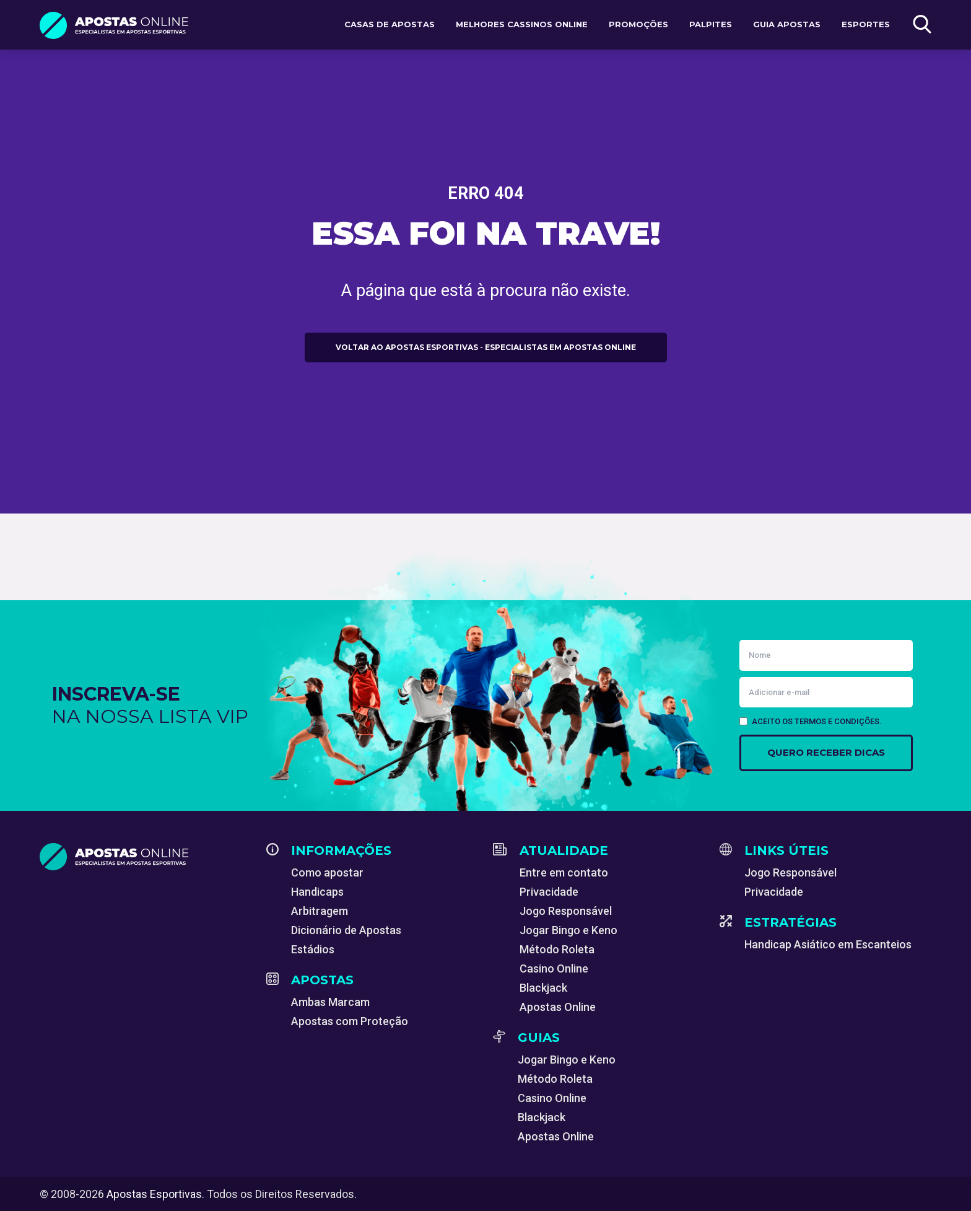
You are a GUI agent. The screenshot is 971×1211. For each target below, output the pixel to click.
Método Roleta (557, 949)
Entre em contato (564, 872)
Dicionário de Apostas (346, 930)
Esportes (866, 24)
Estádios (312, 949)
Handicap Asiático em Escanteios (828, 944)
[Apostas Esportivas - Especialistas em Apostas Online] (145, 856)
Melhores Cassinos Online (522, 24)
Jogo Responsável (566, 910)
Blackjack (543, 987)
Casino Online (554, 968)
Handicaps (317, 891)
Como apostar (327, 872)
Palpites (710, 24)
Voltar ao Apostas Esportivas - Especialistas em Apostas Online (486, 347)
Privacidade (549, 891)
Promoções (638, 24)
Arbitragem (319, 910)
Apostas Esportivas (154, 1193)
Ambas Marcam (330, 1001)
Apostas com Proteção (349, 1021)
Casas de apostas (389, 24)
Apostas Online (558, 1006)
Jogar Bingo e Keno (568, 930)
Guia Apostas (787, 24)
